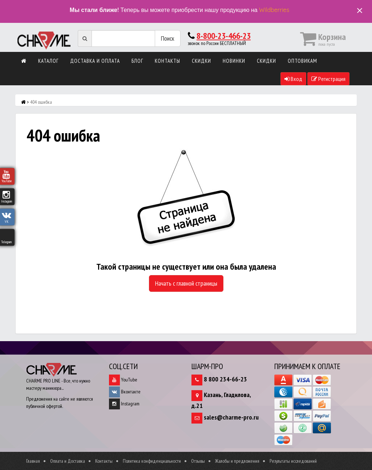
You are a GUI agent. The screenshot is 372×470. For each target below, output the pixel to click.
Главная (33, 461)
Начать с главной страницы (186, 283)
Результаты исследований (293, 461)
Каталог (48, 60)
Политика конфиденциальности (152, 461)
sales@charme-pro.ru (231, 417)
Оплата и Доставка (67, 461)
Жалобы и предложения (237, 461)
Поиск (167, 38)
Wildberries (274, 9)
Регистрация (328, 78)
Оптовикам (302, 60)
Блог (137, 60)
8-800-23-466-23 (224, 35)
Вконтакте (125, 391)
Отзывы (198, 461)
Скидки (201, 60)
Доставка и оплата (95, 60)
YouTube (123, 379)
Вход (293, 78)
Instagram (124, 403)
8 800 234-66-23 (225, 379)
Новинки (234, 60)
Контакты (167, 60)
